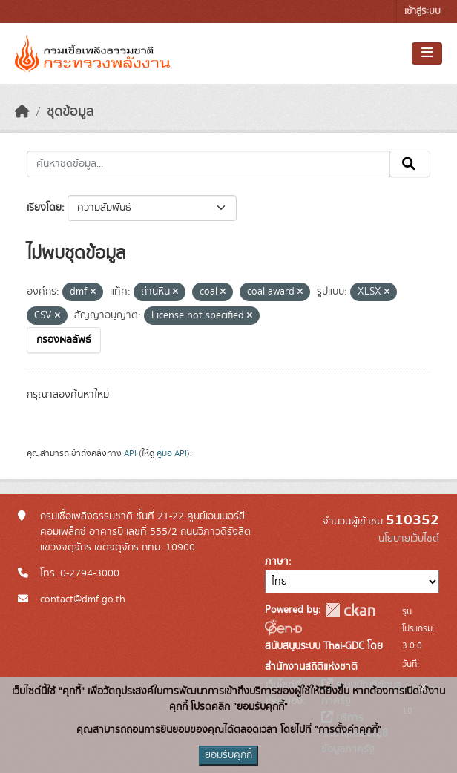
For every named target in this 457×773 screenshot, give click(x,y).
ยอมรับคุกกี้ (228, 755)
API (130, 453)
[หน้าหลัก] (22, 112)
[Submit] (409, 164)
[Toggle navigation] (427, 53)
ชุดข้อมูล (70, 112)
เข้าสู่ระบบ (422, 11)
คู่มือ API (172, 453)
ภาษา (277, 561)
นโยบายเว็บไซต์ (408, 538)
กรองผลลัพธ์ (63, 339)
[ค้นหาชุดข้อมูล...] (208, 164)
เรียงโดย (44, 207)
